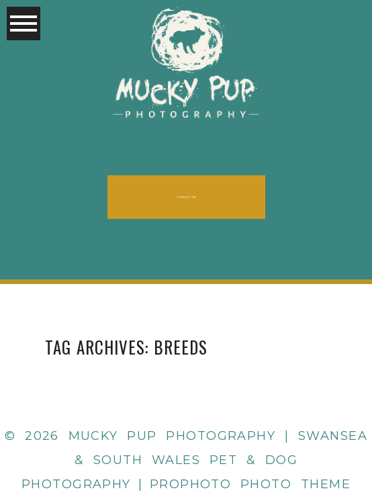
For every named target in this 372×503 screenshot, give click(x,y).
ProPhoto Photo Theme (250, 484)
